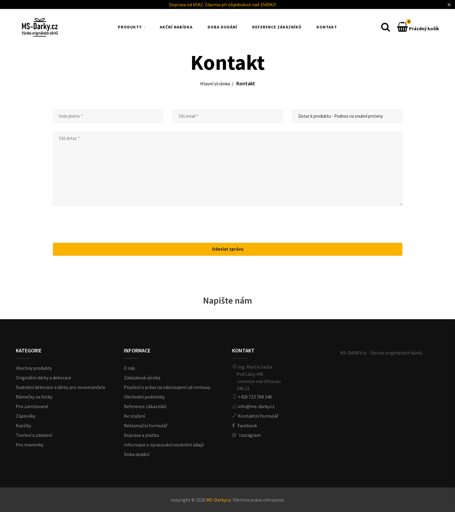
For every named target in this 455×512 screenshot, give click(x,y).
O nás (129, 368)
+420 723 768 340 (255, 397)
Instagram (250, 435)
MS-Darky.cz (218, 500)
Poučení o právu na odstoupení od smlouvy (167, 387)
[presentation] (228, 226)
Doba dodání (136, 454)
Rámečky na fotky (34, 397)
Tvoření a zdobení (34, 435)
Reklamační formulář (146, 425)
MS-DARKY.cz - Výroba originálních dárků (381, 353)
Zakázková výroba (142, 378)
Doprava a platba (141, 435)
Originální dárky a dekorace (43, 378)
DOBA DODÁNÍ (222, 27)
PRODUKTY (130, 27)
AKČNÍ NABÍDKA (176, 27)
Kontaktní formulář (258, 416)
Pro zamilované (32, 406)
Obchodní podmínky (144, 397)
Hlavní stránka (215, 84)
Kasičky (23, 425)
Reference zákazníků (145, 406)
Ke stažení (134, 416)
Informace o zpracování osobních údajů (164, 445)
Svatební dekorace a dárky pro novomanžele (60, 387)
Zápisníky (25, 416)
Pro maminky (29, 445)
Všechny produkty (34, 368)
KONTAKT (326, 27)
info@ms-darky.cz (256, 406)
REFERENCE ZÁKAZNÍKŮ (277, 27)
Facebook (247, 425)
